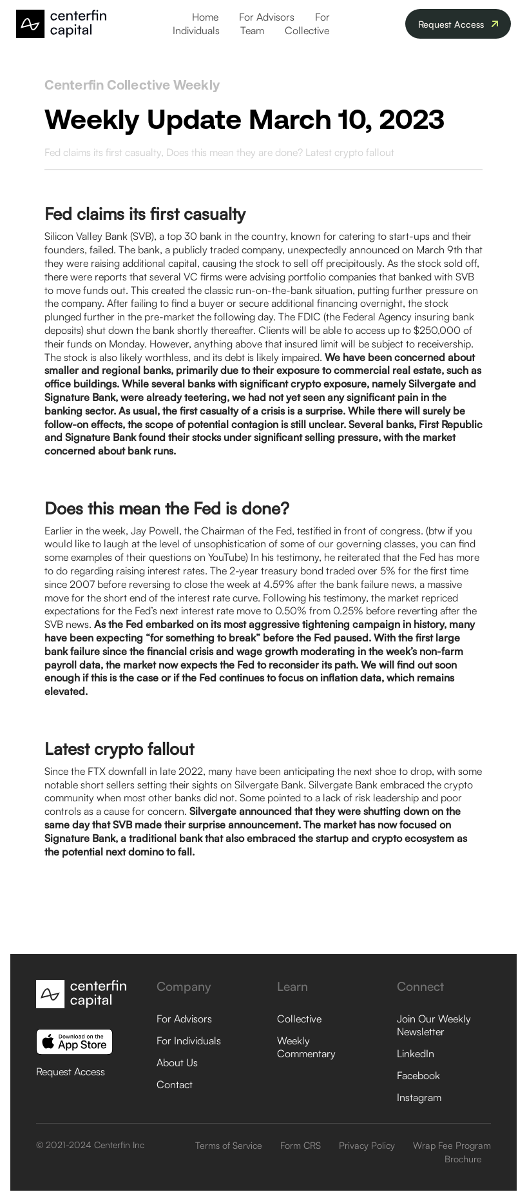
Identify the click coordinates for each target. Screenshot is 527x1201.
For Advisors (266, 16)
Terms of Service (228, 1145)
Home (205, 16)
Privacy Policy (367, 1145)
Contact (175, 1084)
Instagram (419, 1097)
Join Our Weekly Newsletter (434, 1025)
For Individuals (189, 1040)
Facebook (418, 1075)
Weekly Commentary (306, 1047)
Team (252, 30)
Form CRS (300, 1145)
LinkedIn (415, 1053)
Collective (307, 30)
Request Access (70, 1071)
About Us (177, 1062)
